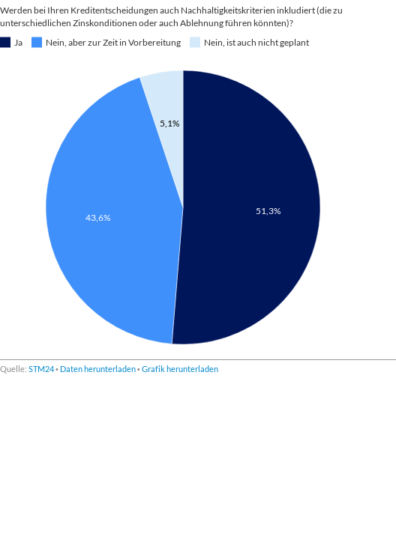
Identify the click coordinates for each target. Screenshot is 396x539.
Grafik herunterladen (180, 369)
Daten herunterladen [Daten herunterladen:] (98, 369)
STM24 (41, 369)
